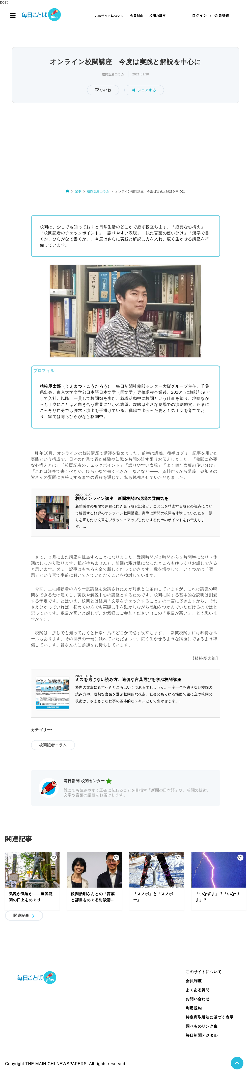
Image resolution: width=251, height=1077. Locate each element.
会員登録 (221, 16)
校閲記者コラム (113, 74)
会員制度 (136, 15)
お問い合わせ (198, 999)
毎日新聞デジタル (201, 1035)
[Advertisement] (125, 142)
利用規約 (194, 1008)
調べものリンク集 (201, 1026)
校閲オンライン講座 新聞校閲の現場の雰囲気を (122, 499)
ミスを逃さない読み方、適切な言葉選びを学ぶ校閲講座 (128, 680)
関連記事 (21, 915)
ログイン (199, 16)
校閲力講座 (158, 15)
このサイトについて (109, 15)
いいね (105, 90)
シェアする (144, 90)
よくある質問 (198, 990)
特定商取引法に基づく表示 (210, 1017)
